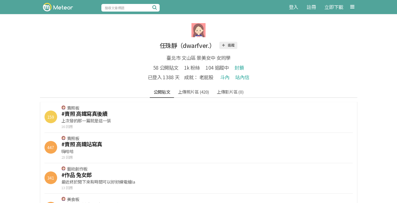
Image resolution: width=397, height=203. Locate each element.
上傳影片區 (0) (230, 92)
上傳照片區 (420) (193, 92)
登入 (293, 6)
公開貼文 (162, 92)
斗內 (224, 77)
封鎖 (239, 67)
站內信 (242, 77)
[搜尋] (155, 7)
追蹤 (228, 45)
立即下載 (333, 6)
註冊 (311, 6)
